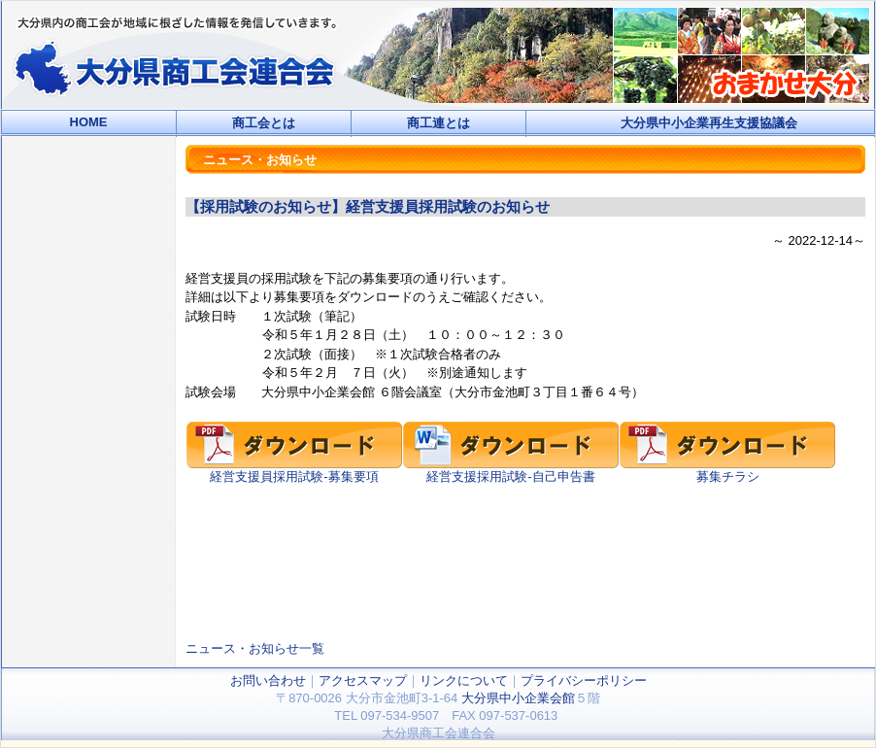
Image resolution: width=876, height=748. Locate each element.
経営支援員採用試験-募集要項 (294, 470)
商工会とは (263, 123)
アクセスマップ (363, 680)
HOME (89, 122)
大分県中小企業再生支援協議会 (709, 123)
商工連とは (438, 123)
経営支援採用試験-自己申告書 (511, 470)
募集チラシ (727, 470)
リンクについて (464, 680)
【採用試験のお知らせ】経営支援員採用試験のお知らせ (367, 206)
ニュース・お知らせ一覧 (254, 648)
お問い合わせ (268, 680)
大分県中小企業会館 (518, 698)
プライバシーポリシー (584, 680)
